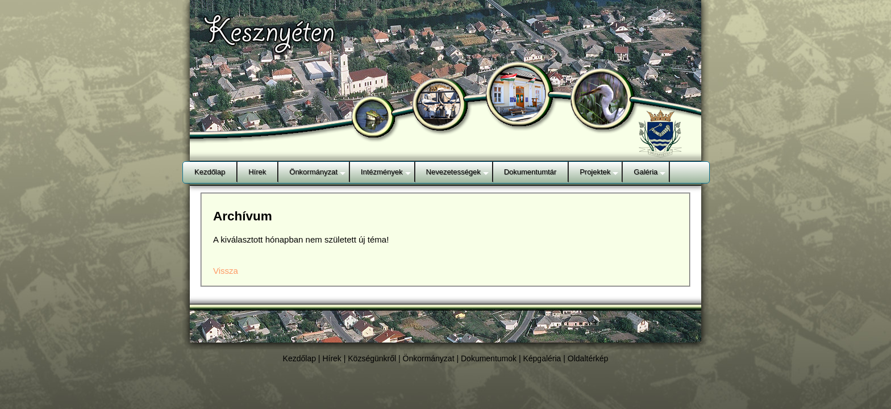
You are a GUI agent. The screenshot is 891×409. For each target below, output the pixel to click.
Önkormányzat (429, 358)
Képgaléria (542, 358)
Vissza (225, 271)
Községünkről (372, 358)
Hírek (331, 358)
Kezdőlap (299, 358)
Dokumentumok (489, 358)
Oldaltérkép (588, 358)
